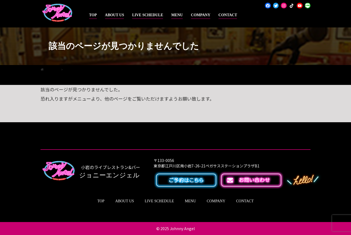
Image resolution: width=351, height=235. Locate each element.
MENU (177, 15)
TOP (93, 15)
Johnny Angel (182, 228)
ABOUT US (114, 15)
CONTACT (227, 15)
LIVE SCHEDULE (147, 15)
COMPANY (200, 15)
